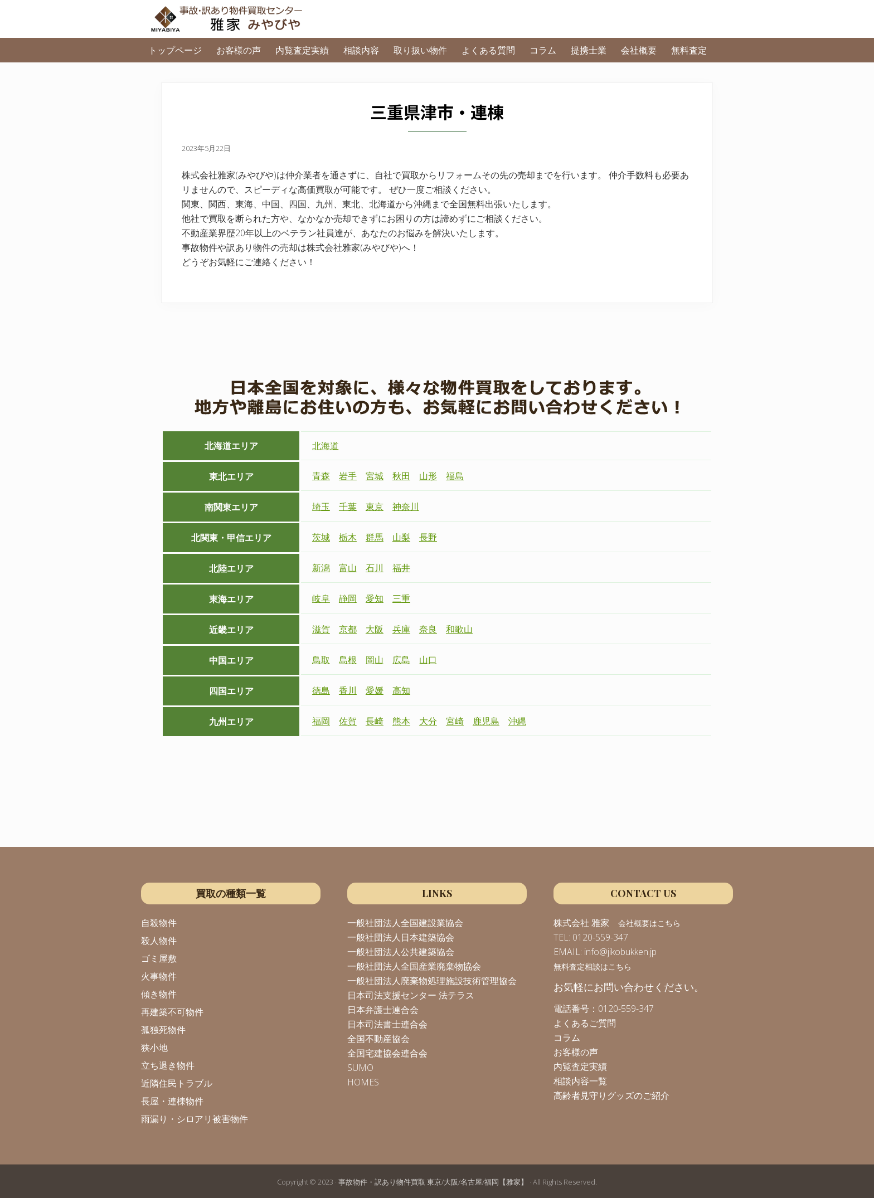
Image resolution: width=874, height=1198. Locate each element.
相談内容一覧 (580, 1081)
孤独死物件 (163, 1030)
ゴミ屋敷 (159, 958)
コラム (566, 1037)
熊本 (401, 721)
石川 (374, 568)
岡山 (374, 660)
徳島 (321, 690)
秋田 (401, 476)
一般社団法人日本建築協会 (400, 937)
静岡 (348, 598)
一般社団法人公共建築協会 (400, 952)
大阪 (374, 629)
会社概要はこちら (649, 923)
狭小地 (154, 1047)
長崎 (374, 721)
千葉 (348, 506)
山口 (428, 660)
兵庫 (401, 629)
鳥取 (321, 660)
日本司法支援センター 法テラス (410, 995)
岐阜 (321, 598)
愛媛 (374, 690)
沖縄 (517, 721)
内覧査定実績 (580, 1066)
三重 (401, 598)
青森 (321, 476)
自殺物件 (159, 923)
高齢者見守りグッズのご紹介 (611, 1095)
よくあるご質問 (584, 1023)
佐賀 (348, 721)
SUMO (360, 1067)
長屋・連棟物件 (172, 1101)
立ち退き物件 (168, 1065)
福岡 (321, 721)
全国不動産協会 (378, 1039)
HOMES (363, 1082)
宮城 (374, 476)
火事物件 (159, 976)
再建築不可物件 (172, 1012)
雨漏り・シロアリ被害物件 (194, 1119)
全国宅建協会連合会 (387, 1053)
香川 (348, 690)
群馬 (374, 537)
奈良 (428, 629)
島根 (348, 660)
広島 (401, 660)
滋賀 (321, 629)
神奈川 (405, 506)
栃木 (348, 537)
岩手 (348, 476)
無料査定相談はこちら (592, 966)
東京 (374, 506)
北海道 (325, 446)
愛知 (374, 598)
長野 (428, 537)
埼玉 (321, 506)
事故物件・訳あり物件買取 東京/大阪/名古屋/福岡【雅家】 (433, 1182)
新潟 (321, 568)
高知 (401, 690)
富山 (348, 568)
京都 (348, 629)
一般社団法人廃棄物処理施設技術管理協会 (432, 981)
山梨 (401, 537)
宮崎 (455, 721)
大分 (428, 721)
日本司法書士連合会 (387, 1024)
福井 (401, 568)
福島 (455, 476)
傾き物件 (159, 994)
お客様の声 (575, 1052)
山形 (428, 476)
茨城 (321, 537)
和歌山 (459, 629)
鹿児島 (486, 721)
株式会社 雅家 (581, 923)
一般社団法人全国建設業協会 (405, 923)
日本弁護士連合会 (383, 1010)
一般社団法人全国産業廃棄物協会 (414, 966)
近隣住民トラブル (176, 1083)
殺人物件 (159, 940)
